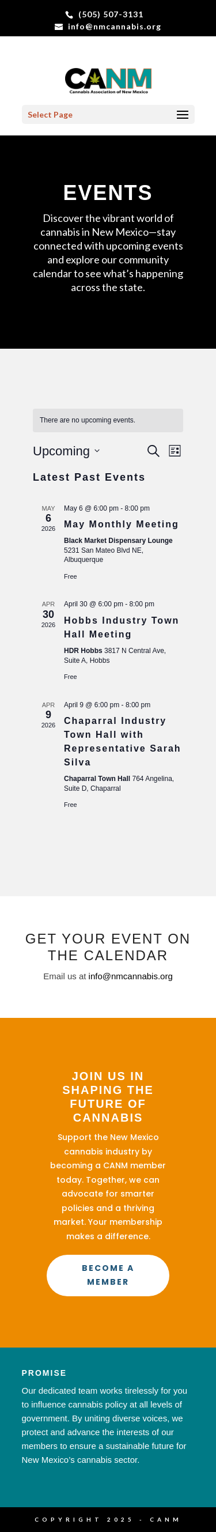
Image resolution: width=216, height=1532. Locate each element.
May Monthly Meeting (121, 524)
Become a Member (108, 1275)
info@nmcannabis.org (131, 976)
